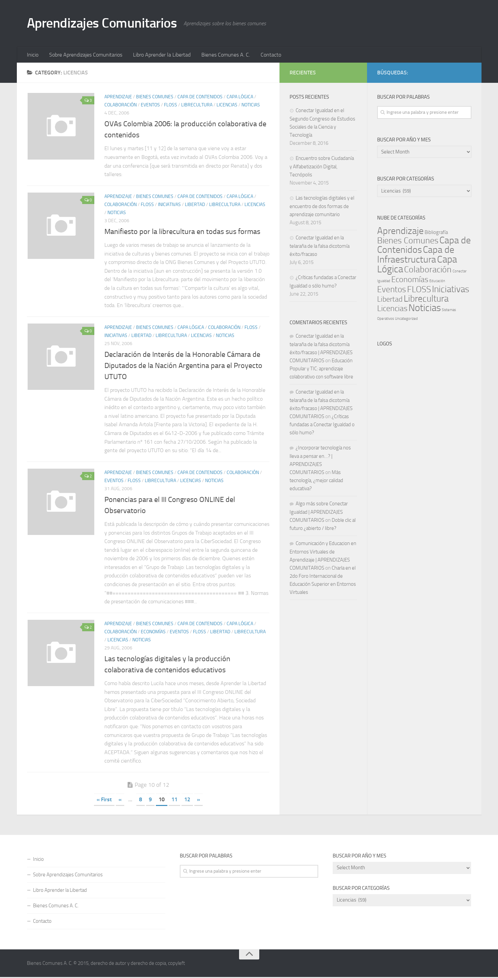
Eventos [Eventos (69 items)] (391, 290)
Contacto (265, 55)
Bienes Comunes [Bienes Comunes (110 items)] (407, 241)
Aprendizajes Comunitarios (105, 23)
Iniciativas (169, 205)
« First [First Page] (104, 800)
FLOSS (170, 106)
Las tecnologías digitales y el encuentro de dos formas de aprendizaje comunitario (322, 207)
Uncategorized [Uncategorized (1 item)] (406, 319)
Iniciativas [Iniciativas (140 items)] (450, 290)
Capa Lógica (240, 98)
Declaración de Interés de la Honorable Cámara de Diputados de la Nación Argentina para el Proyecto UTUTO (183, 366)
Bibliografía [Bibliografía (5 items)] (436, 233)
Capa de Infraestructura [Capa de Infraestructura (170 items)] (415, 255)
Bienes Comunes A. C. (221, 55)
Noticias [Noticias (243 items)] (424, 309)
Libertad (195, 205)
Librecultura (196, 106)
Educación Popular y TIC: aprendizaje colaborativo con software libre (321, 370)
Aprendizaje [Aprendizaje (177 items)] (400, 231)
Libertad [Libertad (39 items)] (390, 300)
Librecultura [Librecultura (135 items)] (426, 299)
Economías (153, 633)
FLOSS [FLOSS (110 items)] (419, 290)
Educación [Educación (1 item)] (437, 282)
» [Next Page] (198, 800)
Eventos (150, 106)
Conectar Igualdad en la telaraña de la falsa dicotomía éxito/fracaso (320, 247)
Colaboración (120, 106)
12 (187, 800)
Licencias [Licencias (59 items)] (392, 309)
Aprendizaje (118, 98)
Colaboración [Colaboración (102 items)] (428, 270)
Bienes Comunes (154, 98)
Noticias (250, 106)
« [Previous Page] (120, 800)
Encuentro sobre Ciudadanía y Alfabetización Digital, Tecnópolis (322, 167)
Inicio (32, 55)
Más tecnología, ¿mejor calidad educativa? (316, 481)
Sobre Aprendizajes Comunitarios (84, 55)
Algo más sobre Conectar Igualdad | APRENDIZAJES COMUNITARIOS (319, 513)
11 (174, 800)
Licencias (227, 106)
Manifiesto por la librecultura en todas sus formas (182, 232)
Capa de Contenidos (200, 98)
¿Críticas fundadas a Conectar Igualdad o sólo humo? (322, 425)
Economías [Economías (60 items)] (409, 280)
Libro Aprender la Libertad (159, 55)
